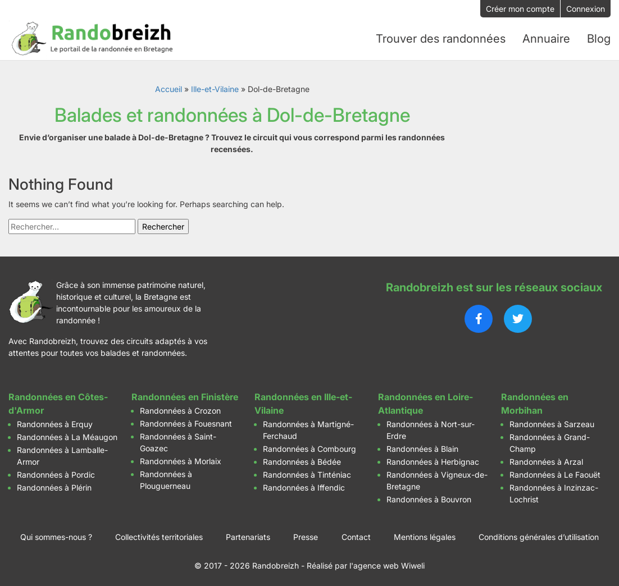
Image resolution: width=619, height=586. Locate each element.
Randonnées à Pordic (56, 472)
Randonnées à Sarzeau (551, 422)
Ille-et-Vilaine (215, 86)
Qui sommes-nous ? (56, 534)
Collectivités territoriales (159, 534)
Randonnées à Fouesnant (186, 421)
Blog (599, 37)
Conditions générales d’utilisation (539, 534)
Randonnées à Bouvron (428, 497)
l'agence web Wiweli (387, 563)
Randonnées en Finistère (184, 394)
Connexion (585, 8)
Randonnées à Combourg (309, 446)
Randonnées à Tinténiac (307, 472)
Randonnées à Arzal (546, 459)
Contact (356, 534)
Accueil (168, 86)
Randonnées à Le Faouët (554, 472)
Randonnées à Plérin (54, 485)
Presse (305, 534)
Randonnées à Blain (422, 446)
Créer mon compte (520, 8)
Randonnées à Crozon (180, 408)
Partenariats (248, 534)
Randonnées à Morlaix (180, 459)
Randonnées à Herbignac (432, 459)
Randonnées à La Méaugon (67, 434)
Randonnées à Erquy (55, 422)
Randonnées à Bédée (302, 459)
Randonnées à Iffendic (304, 485)
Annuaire (546, 37)
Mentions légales (425, 534)
